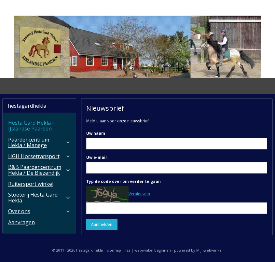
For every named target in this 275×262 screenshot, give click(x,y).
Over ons (39, 211)
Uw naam (95, 133)
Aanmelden (102, 224)
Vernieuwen (139, 194)
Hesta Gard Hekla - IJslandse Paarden (31, 125)
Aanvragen (21, 222)
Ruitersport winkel (30, 183)
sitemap (114, 250)
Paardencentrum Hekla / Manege (39, 142)
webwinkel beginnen (152, 250)
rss (127, 250)
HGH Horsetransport (39, 156)
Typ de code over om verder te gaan (123, 181)
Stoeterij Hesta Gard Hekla (39, 197)
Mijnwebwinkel (209, 250)
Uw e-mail (96, 157)
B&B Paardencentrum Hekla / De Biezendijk (39, 169)
